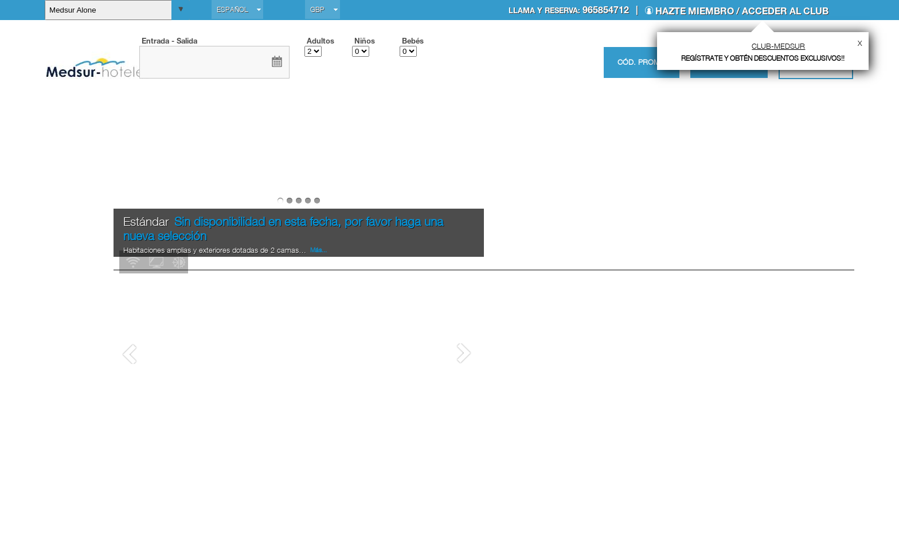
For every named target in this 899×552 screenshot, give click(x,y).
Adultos (320, 40)
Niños (364, 40)
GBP (317, 9)
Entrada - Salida (169, 40)
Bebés (413, 40)
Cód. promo (641, 62)
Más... (317, 451)
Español (232, 9)
